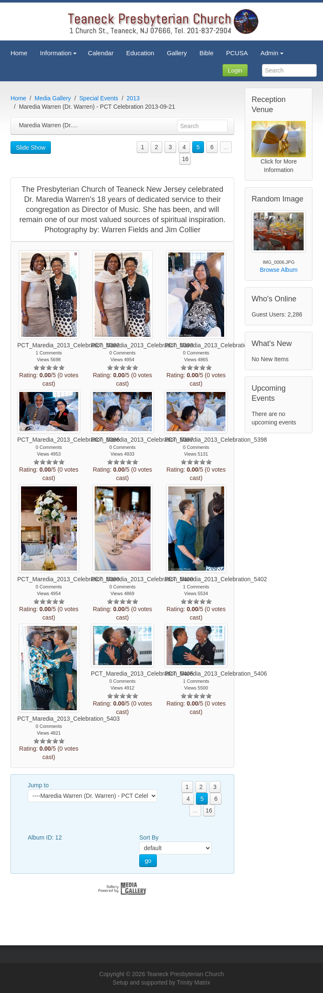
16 (185, 159)
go (148, 860)
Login (235, 70)
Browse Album (278, 269)
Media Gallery (52, 98)
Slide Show (30, 147)
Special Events (99, 98)
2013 (133, 98)
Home (18, 98)
